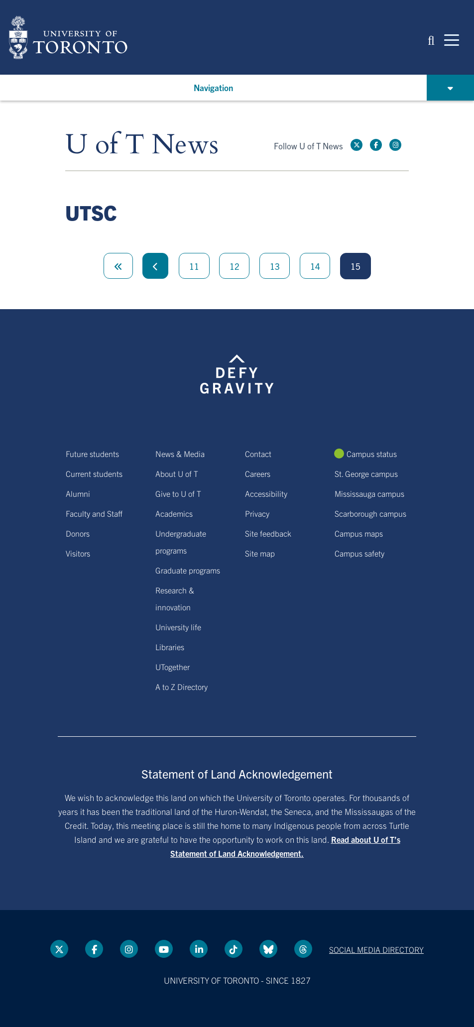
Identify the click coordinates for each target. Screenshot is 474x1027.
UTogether (172, 667)
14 (315, 266)
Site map (260, 553)
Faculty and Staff (94, 513)
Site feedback (268, 533)
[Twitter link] (356, 145)
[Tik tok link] (233, 949)
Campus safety (359, 553)
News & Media (180, 453)
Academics (174, 513)
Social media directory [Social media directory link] (376, 949)
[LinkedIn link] (199, 949)
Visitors (78, 553)
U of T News (142, 145)
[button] (431, 39)
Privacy (257, 513)
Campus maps (359, 533)
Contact (258, 453)
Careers (257, 473)
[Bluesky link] (268, 949)
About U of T (176, 473)
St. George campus (366, 473)
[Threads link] (303, 949)
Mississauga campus (369, 493)
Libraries (169, 647)
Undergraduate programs (180, 541)
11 (194, 266)
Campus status (372, 453)
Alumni (78, 493)
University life (178, 627)
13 (275, 266)
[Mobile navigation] (451, 39)
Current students (94, 473)
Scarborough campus (370, 513)
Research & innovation (174, 598)
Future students (92, 453)
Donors (78, 533)
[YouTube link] (164, 949)
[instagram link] (395, 145)
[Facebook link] (376, 145)
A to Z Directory (181, 686)
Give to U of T (178, 493)
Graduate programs (187, 570)
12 (234, 266)
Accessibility (266, 493)
